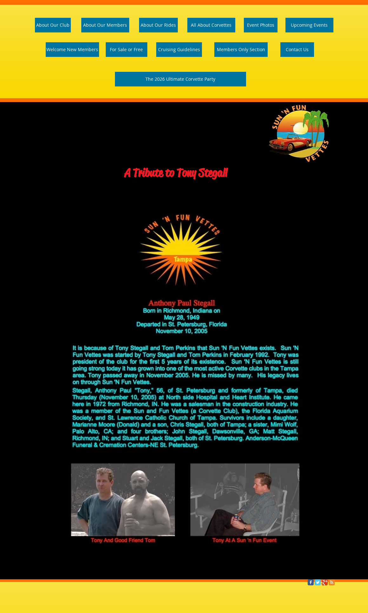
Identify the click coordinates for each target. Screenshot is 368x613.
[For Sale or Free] (126, 49)
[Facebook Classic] (311, 582)
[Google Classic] (325, 582)
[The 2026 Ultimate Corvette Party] (180, 79)
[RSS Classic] (332, 582)
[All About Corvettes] (211, 25)
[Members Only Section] (241, 49)
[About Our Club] (53, 25)
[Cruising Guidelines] (179, 49)
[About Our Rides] (158, 25)
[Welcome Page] (72, 49)
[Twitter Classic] (318, 582)
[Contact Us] (297, 49)
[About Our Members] (105, 25)
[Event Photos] (261, 25)
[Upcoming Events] (309, 25)
